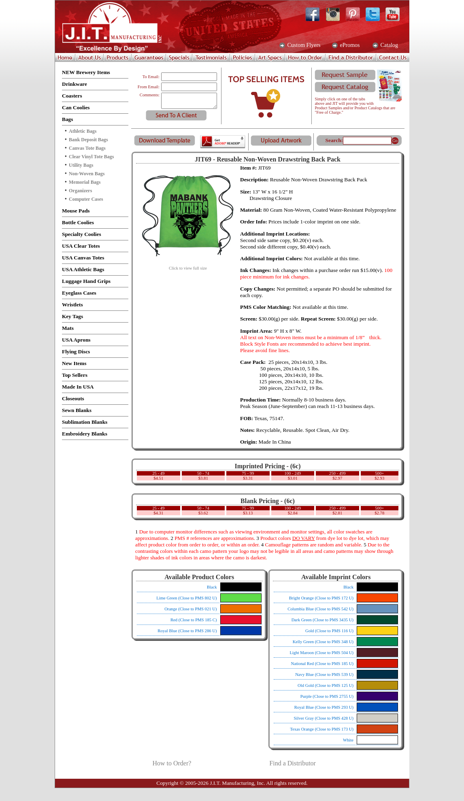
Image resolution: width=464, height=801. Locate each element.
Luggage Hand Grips (86, 281)
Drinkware (74, 84)
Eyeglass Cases (79, 293)
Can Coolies (76, 107)
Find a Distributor (292, 763)
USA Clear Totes (81, 246)
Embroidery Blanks (84, 434)
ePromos (349, 45)
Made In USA (78, 387)
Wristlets (72, 305)
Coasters (72, 96)
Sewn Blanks (77, 410)
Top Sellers (74, 375)
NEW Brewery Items (86, 72)
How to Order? (171, 763)
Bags (67, 119)
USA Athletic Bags (83, 269)
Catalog (388, 45)
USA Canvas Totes (83, 258)
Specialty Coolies (81, 234)
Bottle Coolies (78, 222)
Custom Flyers (303, 45)
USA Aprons (76, 340)
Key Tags (72, 316)
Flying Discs (76, 351)
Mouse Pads (76, 211)
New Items (74, 363)
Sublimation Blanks (84, 422)
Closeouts (73, 398)
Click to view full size (187, 266)
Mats (68, 328)
